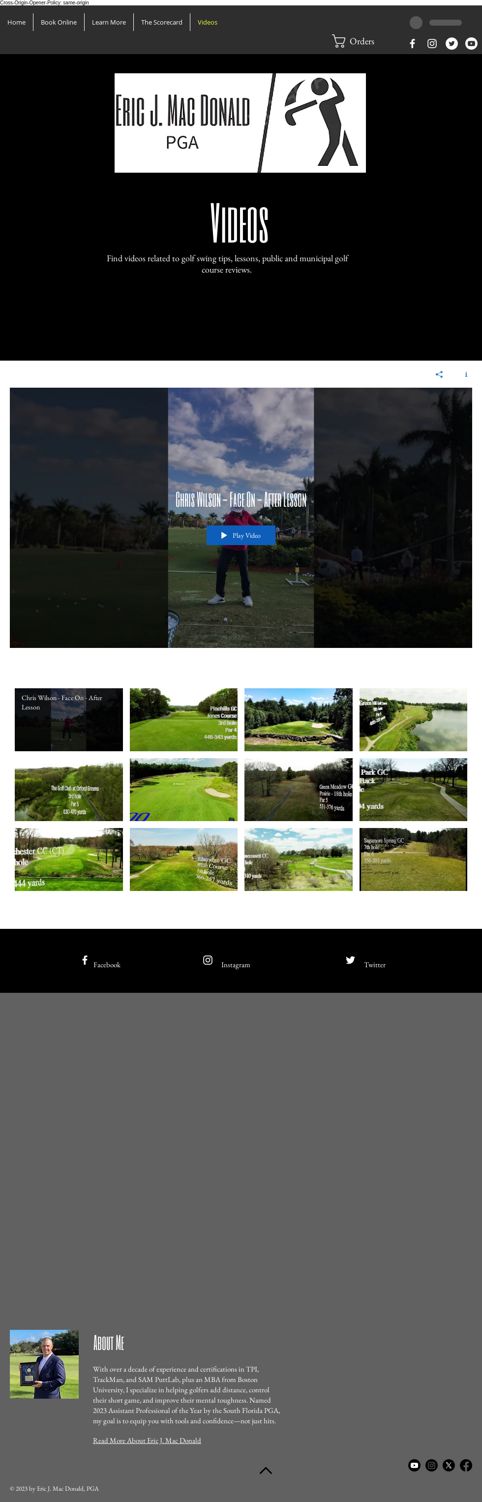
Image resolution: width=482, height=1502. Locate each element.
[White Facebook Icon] (412, 43)
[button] (109, 22)
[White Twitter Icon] (350, 960)
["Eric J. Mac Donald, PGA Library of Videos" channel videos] (241, 801)
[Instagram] (431, 1465)
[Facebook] (466, 1465)
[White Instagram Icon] (432, 43)
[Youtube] (471, 43)
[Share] (439, 374)
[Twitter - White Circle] (452, 43)
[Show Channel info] (462, 374)
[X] (449, 1465)
